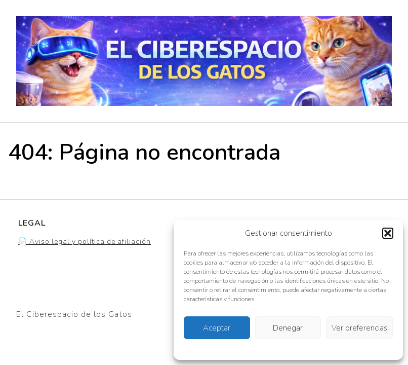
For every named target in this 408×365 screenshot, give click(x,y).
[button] (388, 233)
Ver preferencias (359, 328)
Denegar (288, 328)
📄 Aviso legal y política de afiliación (84, 241)
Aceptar (216, 328)
